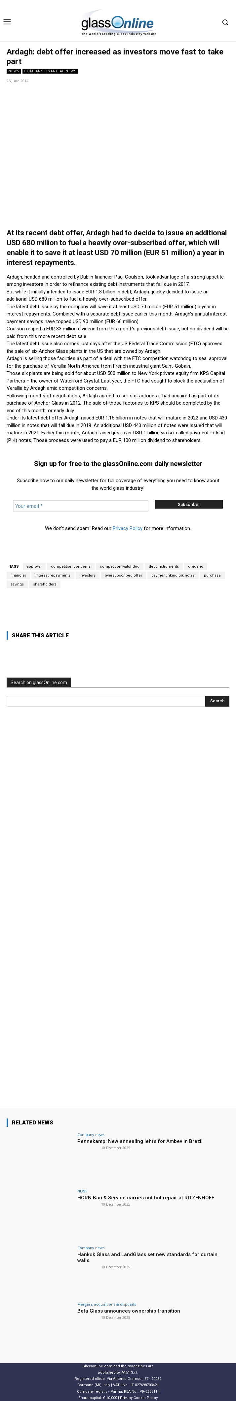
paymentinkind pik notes (173, 575)
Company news (90, 1134)
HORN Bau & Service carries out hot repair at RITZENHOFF (145, 1198)
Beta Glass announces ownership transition (128, 1311)
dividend (195, 566)
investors (88, 575)
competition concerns (71, 566)
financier (18, 575)
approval (34, 566)
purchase (212, 575)
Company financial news (50, 71)
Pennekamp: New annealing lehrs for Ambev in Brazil (140, 1141)
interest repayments (52, 575)
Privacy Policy (127, 528)
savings (17, 584)
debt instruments (164, 566)
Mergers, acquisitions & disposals (106, 1304)
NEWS (14, 71)
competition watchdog (119, 566)
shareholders (45, 584)
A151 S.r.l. (130, 1372)
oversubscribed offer (123, 575)
